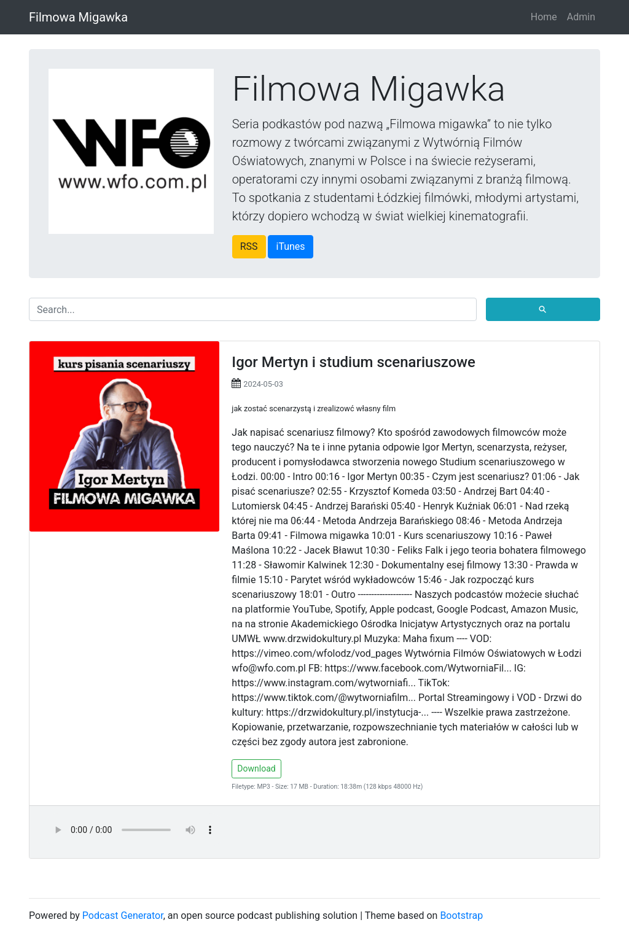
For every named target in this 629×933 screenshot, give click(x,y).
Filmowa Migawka (78, 17)
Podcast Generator (122, 915)
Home (544, 17)
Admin (581, 17)
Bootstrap (461, 915)
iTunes (290, 246)
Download (256, 768)
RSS (249, 246)
